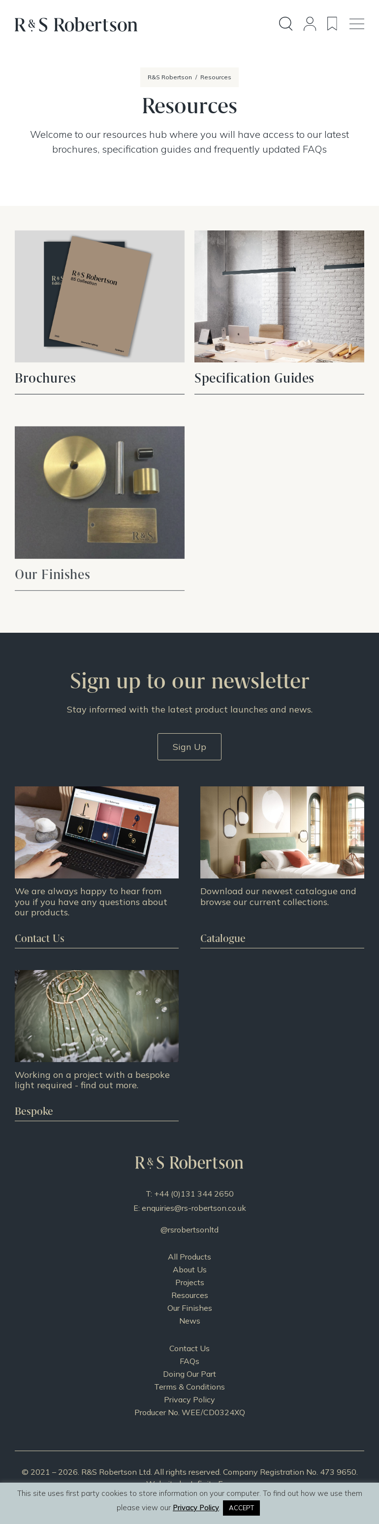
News (189, 1321)
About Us (190, 1269)
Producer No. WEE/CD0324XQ (189, 1412)
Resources (189, 1295)
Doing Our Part (189, 1374)
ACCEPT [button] (241, 1508)
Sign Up (189, 746)
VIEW (100, 312)
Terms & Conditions (189, 1387)
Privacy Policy (189, 1399)
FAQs (189, 1361)
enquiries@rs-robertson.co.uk (194, 1208)
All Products (189, 1257)
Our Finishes (189, 1308)
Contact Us (189, 1348)
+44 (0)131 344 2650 (194, 1194)
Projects (189, 1282)
